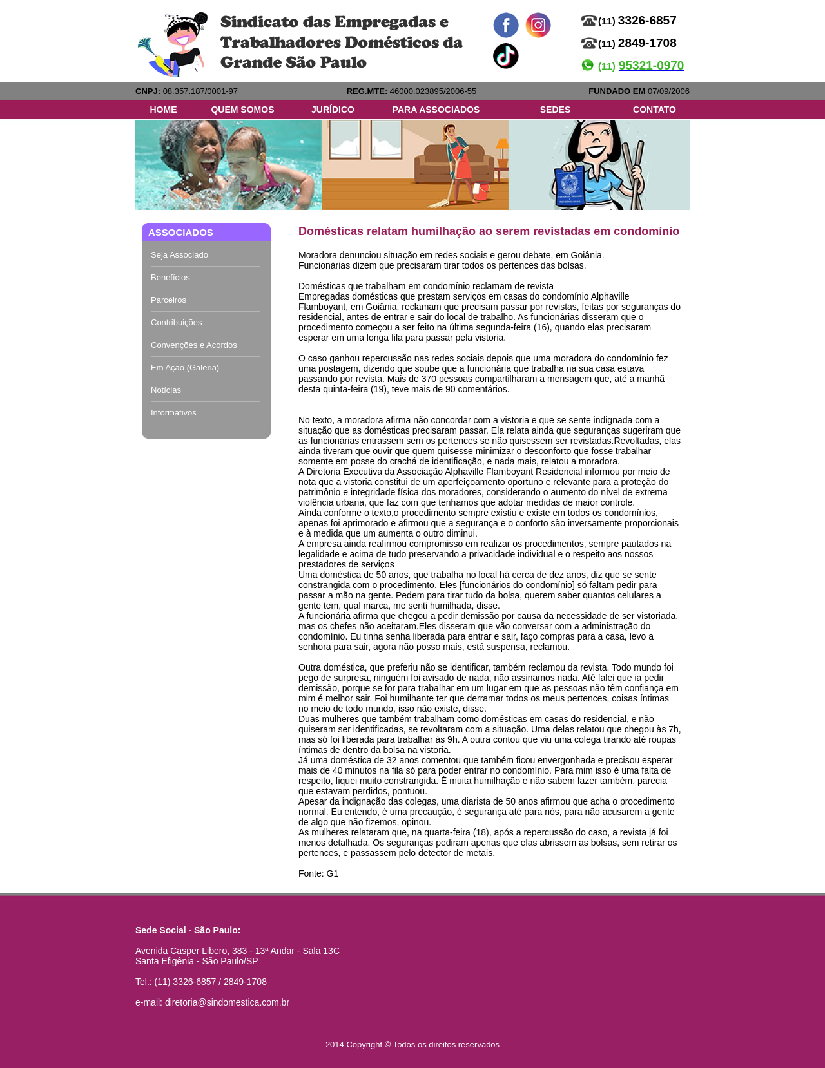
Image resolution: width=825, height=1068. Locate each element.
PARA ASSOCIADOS (436, 109)
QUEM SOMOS (242, 109)
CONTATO (654, 109)
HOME (163, 109)
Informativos (174, 412)
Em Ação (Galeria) (185, 367)
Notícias (166, 390)
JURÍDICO (332, 109)
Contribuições (176, 322)
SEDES (555, 109)
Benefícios (170, 277)
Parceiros (168, 300)
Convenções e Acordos (194, 345)
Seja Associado (179, 255)
